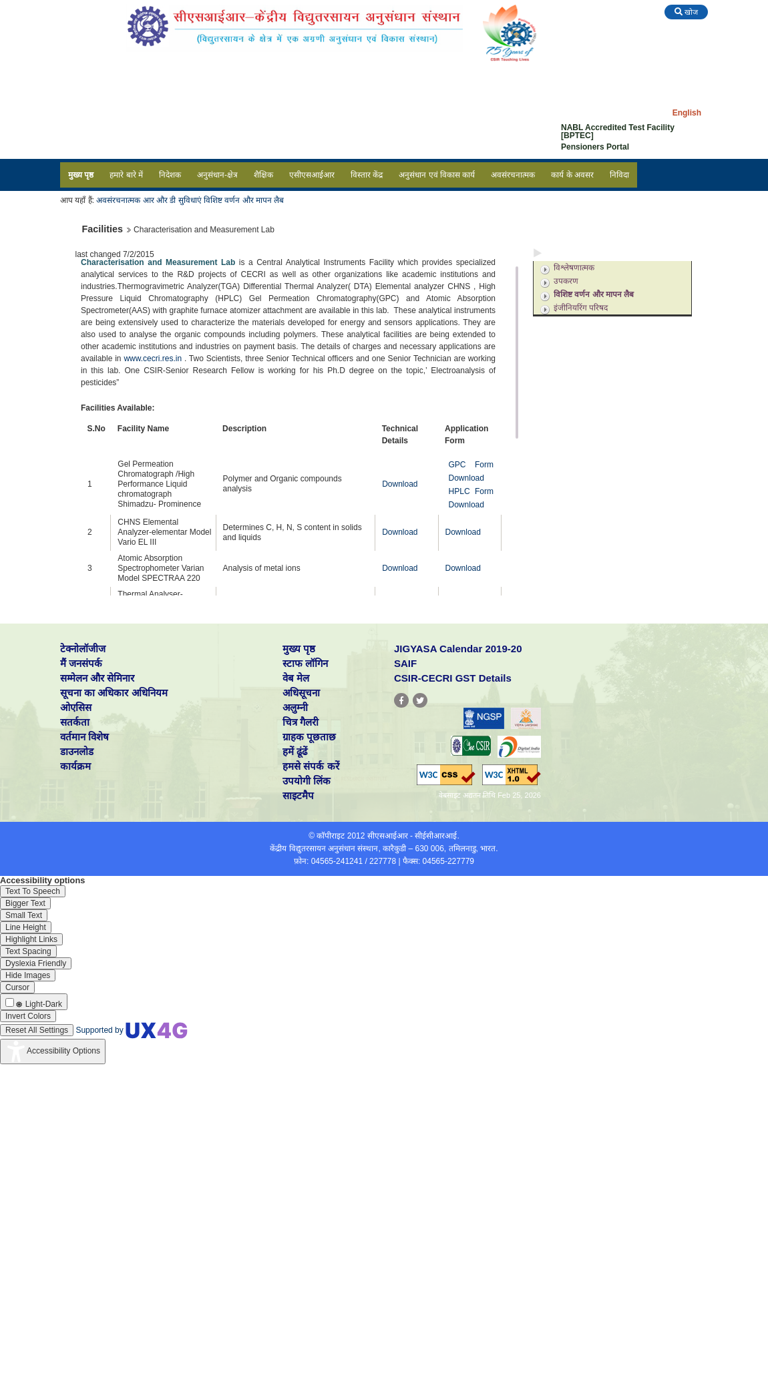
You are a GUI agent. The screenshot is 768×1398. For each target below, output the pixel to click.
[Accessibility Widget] (53, 1051)
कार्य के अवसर (572, 175)
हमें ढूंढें (294, 751)
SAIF (405, 663)
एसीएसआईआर (312, 175)
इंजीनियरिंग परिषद (581, 307)
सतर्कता (74, 722)
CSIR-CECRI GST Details (453, 678)
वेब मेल (295, 678)
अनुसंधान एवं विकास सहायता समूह (598, 343)
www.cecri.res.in (153, 358)
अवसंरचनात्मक (513, 175)
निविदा (619, 175)
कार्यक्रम (75, 766)
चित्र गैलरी (300, 722)
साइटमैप (298, 795)
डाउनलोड (76, 751)
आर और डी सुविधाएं (172, 200)
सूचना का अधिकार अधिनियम (114, 692)
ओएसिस (75, 707)
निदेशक (170, 175)
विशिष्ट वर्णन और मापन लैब (243, 200)
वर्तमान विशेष (84, 736)
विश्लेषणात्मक (574, 267)
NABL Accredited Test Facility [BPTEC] (618, 132)
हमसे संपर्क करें (310, 766)
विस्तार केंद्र (367, 175)
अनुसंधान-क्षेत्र (217, 175)
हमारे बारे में (126, 175)
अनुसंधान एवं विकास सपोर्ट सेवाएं (596, 325)
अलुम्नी (295, 707)
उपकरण (566, 281)
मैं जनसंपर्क (81, 663)
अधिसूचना (301, 692)
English (687, 113)
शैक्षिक (263, 175)
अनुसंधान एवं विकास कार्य (437, 175)
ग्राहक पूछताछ (309, 736)
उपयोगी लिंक (306, 780)
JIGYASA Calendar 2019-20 (458, 648)
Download (399, 484)
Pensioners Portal (595, 147)
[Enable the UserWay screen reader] (32, 891)
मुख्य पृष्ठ (80, 175)
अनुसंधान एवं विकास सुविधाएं (590, 252)
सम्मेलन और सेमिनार (97, 678)
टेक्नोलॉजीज (83, 648)
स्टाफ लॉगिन (305, 663)
